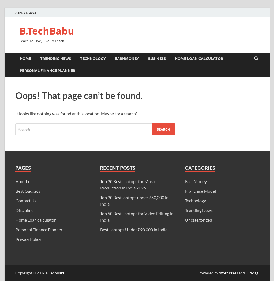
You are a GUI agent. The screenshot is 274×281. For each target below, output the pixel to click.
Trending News (55, 58)
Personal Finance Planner (47, 71)
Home (25, 58)
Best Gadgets (28, 190)
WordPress (228, 273)
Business (157, 58)
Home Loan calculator (199, 58)
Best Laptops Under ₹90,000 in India (133, 229)
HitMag (252, 273)
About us (24, 181)
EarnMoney (127, 58)
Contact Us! (27, 200)
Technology (93, 58)
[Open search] (256, 59)
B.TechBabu (46, 30)
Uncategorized (198, 219)
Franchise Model (200, 190)
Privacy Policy (28, 239)
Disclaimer (25, 210)
